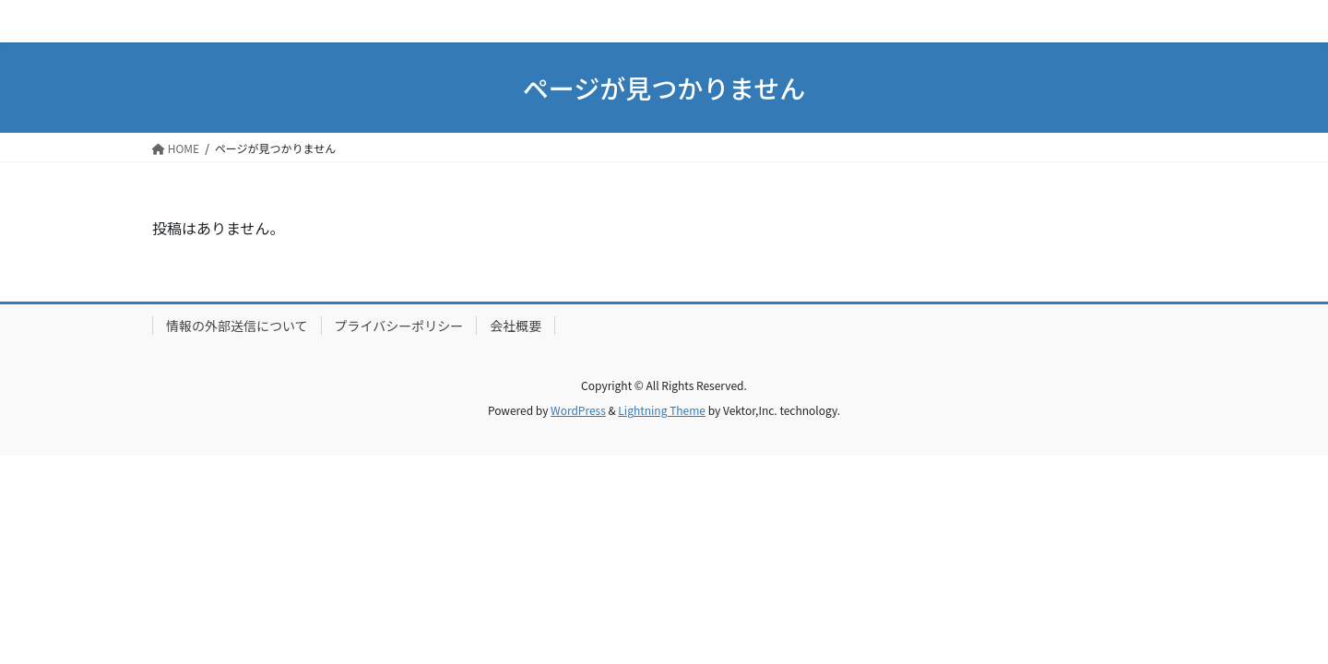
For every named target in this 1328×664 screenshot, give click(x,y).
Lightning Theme (662, 410)
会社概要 (515, 325)
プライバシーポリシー (399, 325)
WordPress (578, 410)
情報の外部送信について (237, 325)
